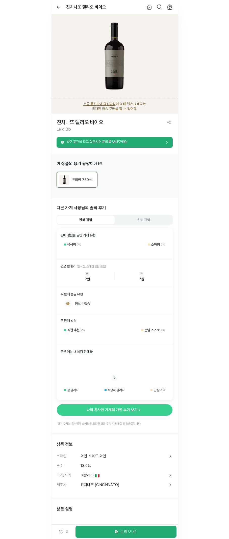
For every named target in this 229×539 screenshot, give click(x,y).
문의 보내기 (126, 531)
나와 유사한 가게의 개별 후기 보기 (115, 410)
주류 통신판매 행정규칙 (99, 104)
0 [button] (63, 531)
